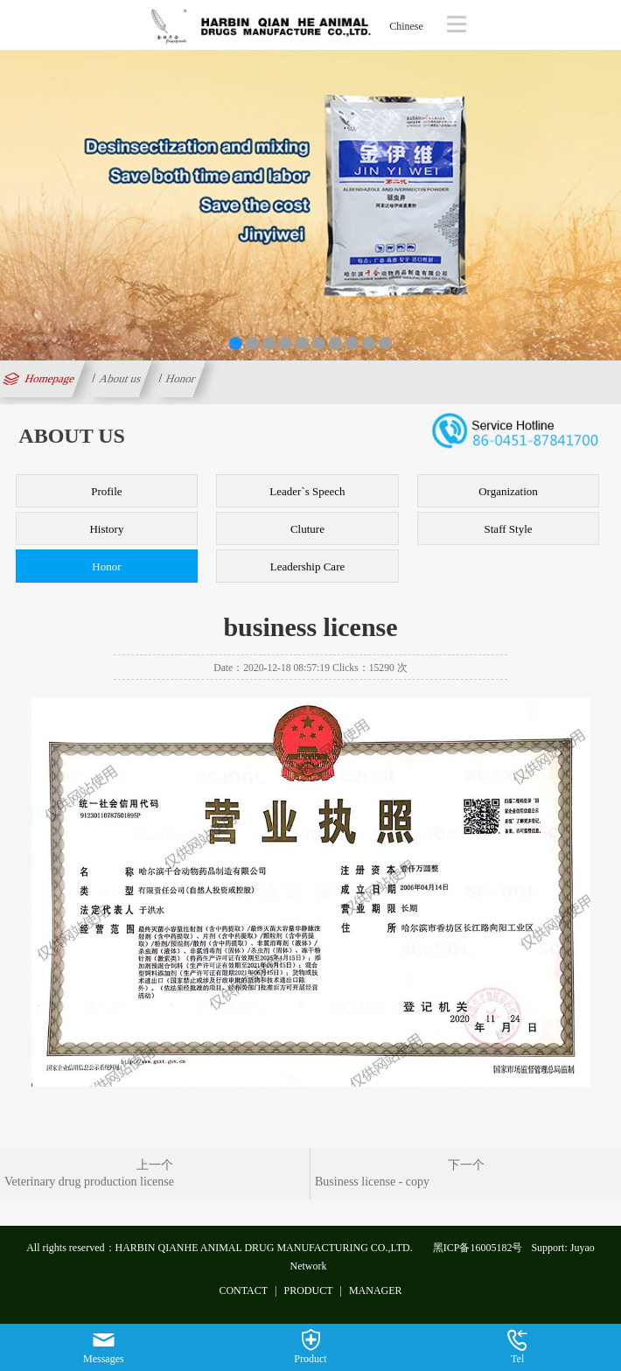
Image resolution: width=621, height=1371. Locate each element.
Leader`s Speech (307, 491)
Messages (103, 1347)
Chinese (406, 26)
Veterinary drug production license (89, 1181)
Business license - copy (372, 1181)
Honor (181, 378)
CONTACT (243, 1290)
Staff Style (509, 528)
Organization (508, 491)
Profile (106, 491)
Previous (16, 202)
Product (310, 1347)
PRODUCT (308, 1290)
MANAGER (375, 1290)
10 (385, 343)
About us (121, 378)
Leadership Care (307, 566)
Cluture (307, 528)
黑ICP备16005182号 (478, 1248)
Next (605, 202)
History (106, 528)
